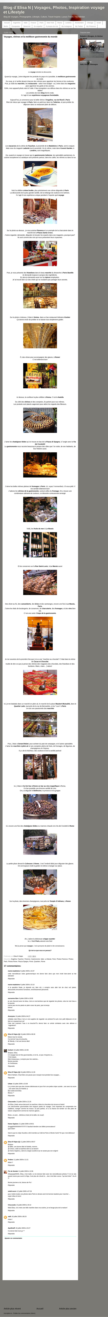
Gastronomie (35, 959)
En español (38, 26)
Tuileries (56, 102)
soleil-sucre (12, 1191)
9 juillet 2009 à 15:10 (27, 984)
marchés (21, 83)
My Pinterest (91, 26)
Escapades (16, 26)
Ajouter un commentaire (13, 1238)
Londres (68, 23)
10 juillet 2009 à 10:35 (21, 1050)
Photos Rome (12, 961)
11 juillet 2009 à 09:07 (27, 1142)
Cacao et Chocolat (41, 661)
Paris (41, 23)
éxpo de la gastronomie (46, 613)
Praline (10, 1159)
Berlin (6, 26)
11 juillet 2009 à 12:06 (25, 1171)
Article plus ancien (67, 1308)
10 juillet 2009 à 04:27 (22, 1016)
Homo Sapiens (13, 1124)
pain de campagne (48, 744)
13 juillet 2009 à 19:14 (23, 1205)
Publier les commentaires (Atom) (24, 1313)
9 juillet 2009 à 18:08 (26, 998)
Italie (25, 23)
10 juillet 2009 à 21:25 (23, 1102)
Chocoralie (12, 1102)
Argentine (16, 23)
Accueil (7, 23)
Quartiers (37, 961)
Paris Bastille (68, 273)
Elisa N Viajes (13, 1034)
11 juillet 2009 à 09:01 (26, 1124)
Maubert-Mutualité (63, 704)
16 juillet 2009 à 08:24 (19, 1216)
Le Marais (49, 529)
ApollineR (11, 1228)
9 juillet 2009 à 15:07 (27, 971)
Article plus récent (12, 1308)
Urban (10, 1084)
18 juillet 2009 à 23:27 (23, 1228)
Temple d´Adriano (57, 901)
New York (50, 23)
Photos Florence (62, 959)
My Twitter (79, 26)
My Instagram (67, 26)
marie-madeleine (14, 971)
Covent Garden (66, 148)
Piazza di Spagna (53, 442)
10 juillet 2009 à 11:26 (27, 1072)
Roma (59, 23)
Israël (99, 23)
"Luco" (57, 706)
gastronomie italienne (43, 155)
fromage (55, 491)
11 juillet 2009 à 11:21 (21, 1159)
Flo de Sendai (13, 1171)
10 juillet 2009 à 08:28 (27, 1034)
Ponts (31, 961)
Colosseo (28, 864)
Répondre (11, 979)
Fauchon (31, 146)
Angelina (14, 959)
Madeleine (53, 146)
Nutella (61, 397)
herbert (10, 1050)
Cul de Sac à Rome (30, 786)
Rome (57, 357)
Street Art (26, 26)
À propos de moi (52, 26)
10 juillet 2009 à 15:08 (20, 1084)
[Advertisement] (40, 1293)
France (33, 23)
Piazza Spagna (23, 961)
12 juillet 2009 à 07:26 (24, 1191)
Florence (40, 230)
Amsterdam (79, 23)
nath (9, 1216)
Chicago (90, 23)
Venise (36, 317)
